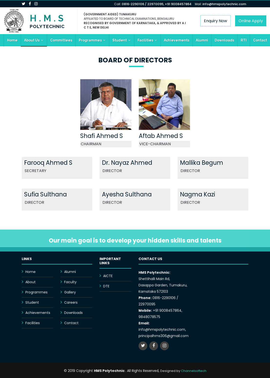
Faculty (70, 282)
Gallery (70, 292)
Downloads (224, 40)
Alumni (202, 40)
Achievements (176, 40)
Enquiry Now (215, 21)
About (30, 282)
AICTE (108, 275)
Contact (71, 322)
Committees (61, 40)
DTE (106, 286)
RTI (244, 40)
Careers (71, 302)
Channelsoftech (193, 370)
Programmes (90, 40)
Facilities (145, 40)
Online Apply (251, 21)
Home (12, 40)
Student (119, 40)
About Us (32, 40)
